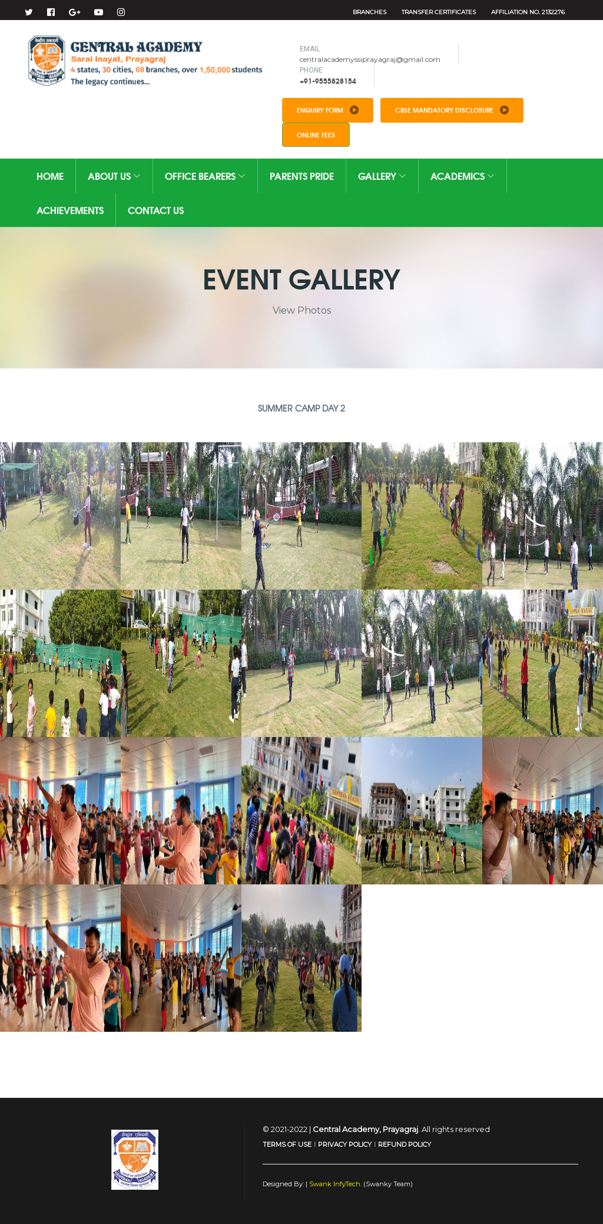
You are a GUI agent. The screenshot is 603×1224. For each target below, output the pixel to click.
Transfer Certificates (439, 12)
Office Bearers (205, 175)
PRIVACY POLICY (345, 1144)
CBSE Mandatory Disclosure (452, 109)
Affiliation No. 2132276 (528, 12)
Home (50, 175)
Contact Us (156, 209)
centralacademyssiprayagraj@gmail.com (370, 59)
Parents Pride (302, 175)
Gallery (382, 175)
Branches (369, 12)
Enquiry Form (328, 109)
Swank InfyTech (333, 1184)
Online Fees (316, 134)
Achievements (70, 209)
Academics (462, 175)
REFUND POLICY (404, 1144)
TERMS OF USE (287, 1144)
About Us (114, 175)
